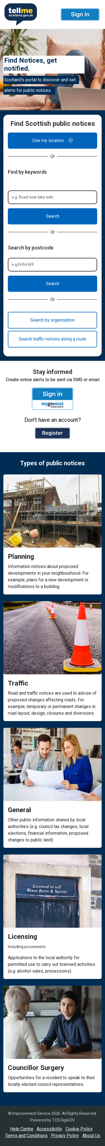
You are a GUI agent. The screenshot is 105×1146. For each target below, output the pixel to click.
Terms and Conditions (26, 1135)
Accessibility (49, 1129)
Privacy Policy (65, 1135)
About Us (91, 1135)
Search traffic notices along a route (52, 339)
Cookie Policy (79, 1129)
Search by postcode (30, 248)
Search (52, 216)
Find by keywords (27, 172)
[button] (80, 14)
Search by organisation (52, 320)
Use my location (52, 140)
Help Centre (21, 1129)
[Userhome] (20, 14)
